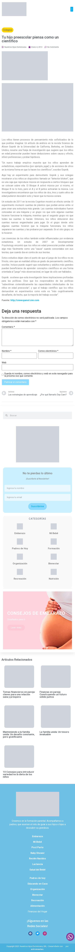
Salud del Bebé (37, 869)
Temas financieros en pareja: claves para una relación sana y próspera (19, 694)
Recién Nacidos (37, 858)
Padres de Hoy (20, 548)
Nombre (6, 351)
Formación (54, 548)
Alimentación (37, 906)
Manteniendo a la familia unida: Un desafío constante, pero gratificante (19, 734)
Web (4, 362)
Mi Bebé (53, 533)
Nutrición (54, 578)
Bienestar (53, 563)
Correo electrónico (48, 351)
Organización (20, 563)
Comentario (8, 327)
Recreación (20, 578)
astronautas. (37, 949)
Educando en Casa (38, 883)
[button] (71, 9)
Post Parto (37, 847)
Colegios (7, 30)
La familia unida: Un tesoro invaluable (54, 733)
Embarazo (19, 533)
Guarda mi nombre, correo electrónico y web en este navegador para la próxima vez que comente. (38, 374)
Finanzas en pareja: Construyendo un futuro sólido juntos (53, 694)
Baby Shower (38, 853)
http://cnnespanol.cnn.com (25, 300)
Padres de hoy (37, 878)
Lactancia (37, 864)
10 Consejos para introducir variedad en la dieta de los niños (18, 774)
